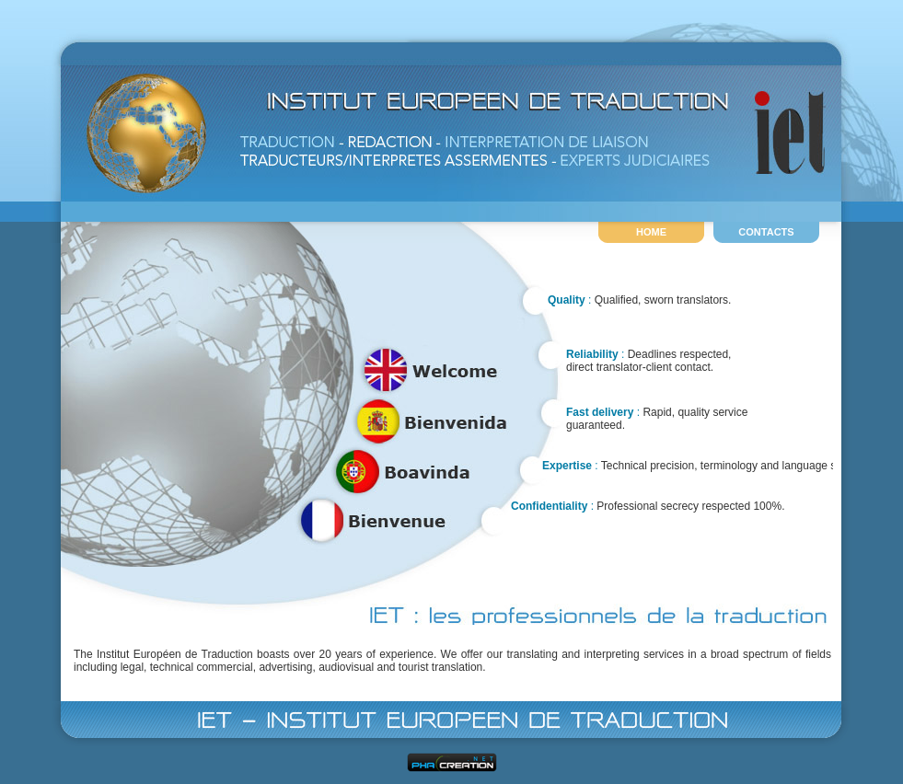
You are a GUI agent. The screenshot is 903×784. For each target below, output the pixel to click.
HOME (651, 231)
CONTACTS (765, 231)
